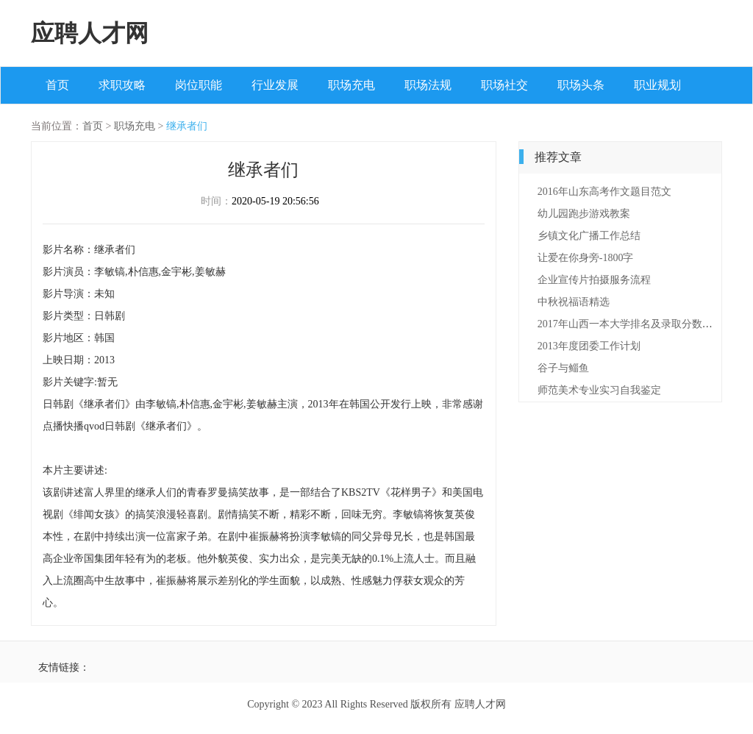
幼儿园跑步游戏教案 (584, 213)
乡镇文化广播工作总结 (589, 235)
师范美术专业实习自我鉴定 (599, 390)
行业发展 (275, 85)
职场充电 (351, 85)
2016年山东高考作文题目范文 (604, 191)
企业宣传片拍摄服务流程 (594, 279)
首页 (57, 85)
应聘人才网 (90, 33)
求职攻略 (122, 85)
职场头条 (580, 85)
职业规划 (657, 85)
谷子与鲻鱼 (563, 368)
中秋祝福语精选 (574, 301)
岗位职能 (198, 85)
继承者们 (186, 126)
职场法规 (428, 85)
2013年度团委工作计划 (589, 346)
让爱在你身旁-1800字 (586, 257)
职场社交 (504, 85)
